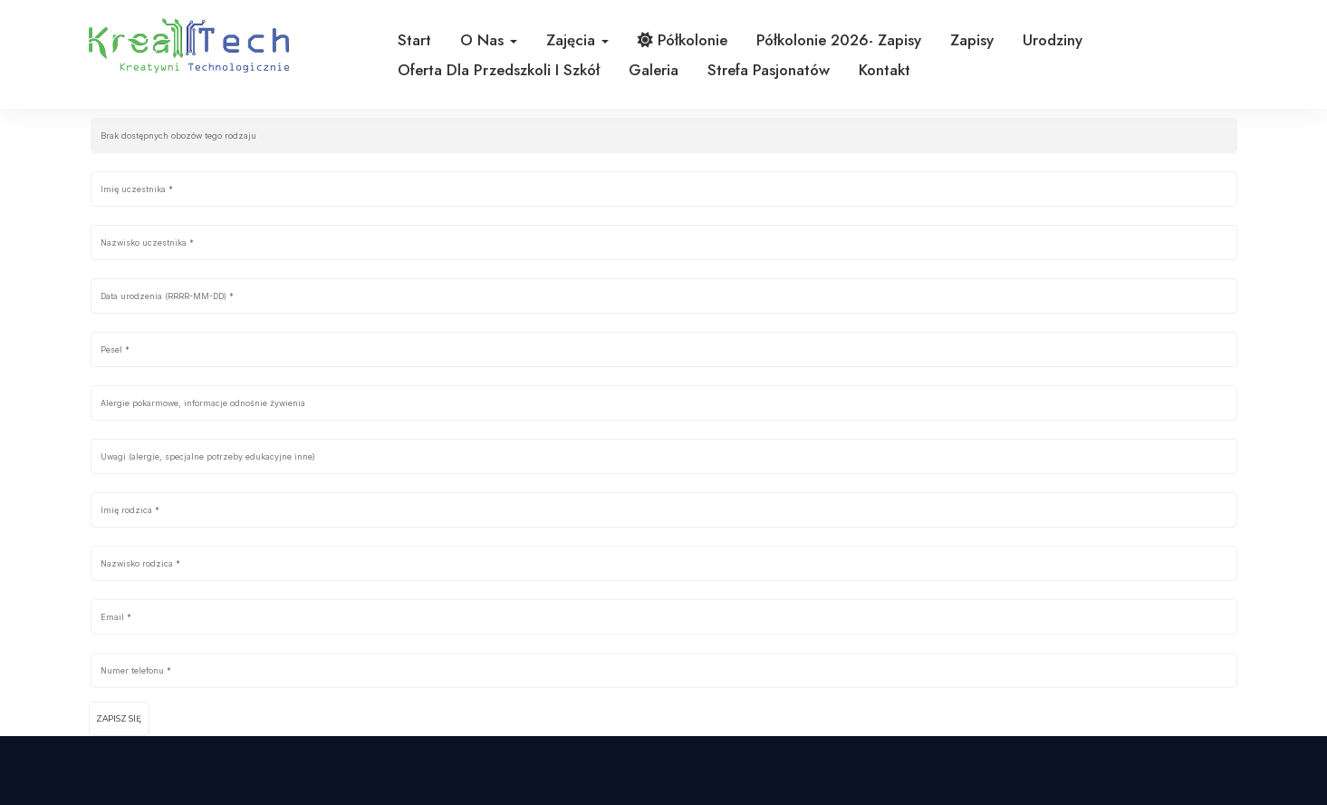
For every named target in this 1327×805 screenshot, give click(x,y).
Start (414, 40)
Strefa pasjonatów (768, 70)
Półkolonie (682, 40)
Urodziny (1052, 40)
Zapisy (972, 40)
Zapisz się (118, 718)
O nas (488, 40)
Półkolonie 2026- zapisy (838, 40)
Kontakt (884, 70)
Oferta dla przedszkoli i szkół (499, 70)
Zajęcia (577, 40)
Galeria (653, 70)
